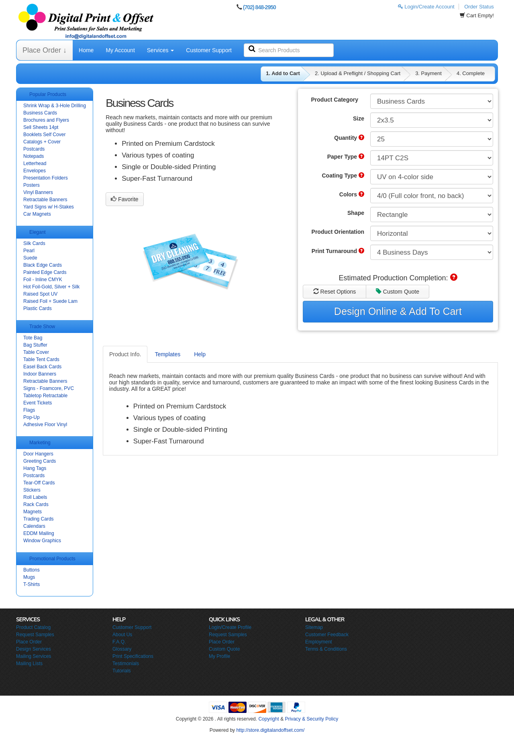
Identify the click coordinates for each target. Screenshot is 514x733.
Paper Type (345, 156)
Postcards (34, 149)
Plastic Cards (37, 308)
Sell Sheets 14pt (40, 127)
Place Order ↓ (44, 50)
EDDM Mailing (38, 533)
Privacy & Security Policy (311, 719)
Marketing (40, 442)
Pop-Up (31, 417)
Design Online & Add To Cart (398, 311)
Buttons (31, 570)
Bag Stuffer (35, 345)
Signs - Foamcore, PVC (48, 388)
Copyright (268, 719)
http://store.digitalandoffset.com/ (270, 730)
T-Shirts (31, 584)
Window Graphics (42, 540)
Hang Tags (34, 468)
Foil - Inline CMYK (42, 279)
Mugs (29, 577)
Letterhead (34, 163)
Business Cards (40, 113)
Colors (351, 194)
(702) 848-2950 (259, 7)
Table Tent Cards (41, 359)
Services (160, 50)
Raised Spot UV (40, 294)
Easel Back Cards (42, 367)
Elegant (37, 232)
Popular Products (47, 94)
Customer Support (209, 50)
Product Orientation (338, 232)
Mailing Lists (29, 663)
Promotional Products (52, 558)
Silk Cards (34, 243)
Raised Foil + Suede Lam (50, 301)
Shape (355, 213)
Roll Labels (35, 497)
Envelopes (34, 171)
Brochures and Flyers (46, 120)
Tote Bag (32, 338)
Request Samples (35, 634)
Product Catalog (33, 627)
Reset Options (334, 291)
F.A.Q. (119, 642)
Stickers (32, 490)
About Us (122, 634)
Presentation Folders (45, 178)
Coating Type (343, 175)
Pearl (29, 250)
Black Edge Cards (42, 265)
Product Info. (125, 354)
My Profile (219, 656)
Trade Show (42, 326)
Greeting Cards (39, 461)
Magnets (32, 512)
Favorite (124, 199)
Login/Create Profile (230, 627)
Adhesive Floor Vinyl (45, 424)
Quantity (349, 138)
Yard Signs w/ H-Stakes (48, 207)
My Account (120, 50)
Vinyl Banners (38, 192)
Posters (31, 185)
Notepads (33, 156)
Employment (318, 642)
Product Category (334, 99)
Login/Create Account (426, 7)
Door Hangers (38, 454)
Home (86, 50)
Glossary (121, 649)
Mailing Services (33, 656)
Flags (29, 410)
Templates (167, 354)
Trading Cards (38, 519)
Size (358, 118)
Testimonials (125, 663)
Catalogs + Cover (42, 142)
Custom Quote (397, 291)
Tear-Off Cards (39, 483)
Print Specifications (132, 656)
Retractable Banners (45, 199)
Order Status (479, 7)
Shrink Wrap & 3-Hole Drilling (54, 105)
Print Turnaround (338, 251)
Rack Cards (36, 504)
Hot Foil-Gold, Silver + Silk (51, 287)
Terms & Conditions (326, 649)
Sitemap (314, 627)
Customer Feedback (327, 634)
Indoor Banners (39, 374)
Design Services (33, 649)
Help (200, 354)
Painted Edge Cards (44, 272)
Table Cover (36, 352)
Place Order (29, 642)
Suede (30, 258)
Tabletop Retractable (45, 395)
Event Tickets (37, 403)
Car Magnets (37, 214)
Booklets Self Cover (44, 134)
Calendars (34, 526)
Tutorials (121, 671)
